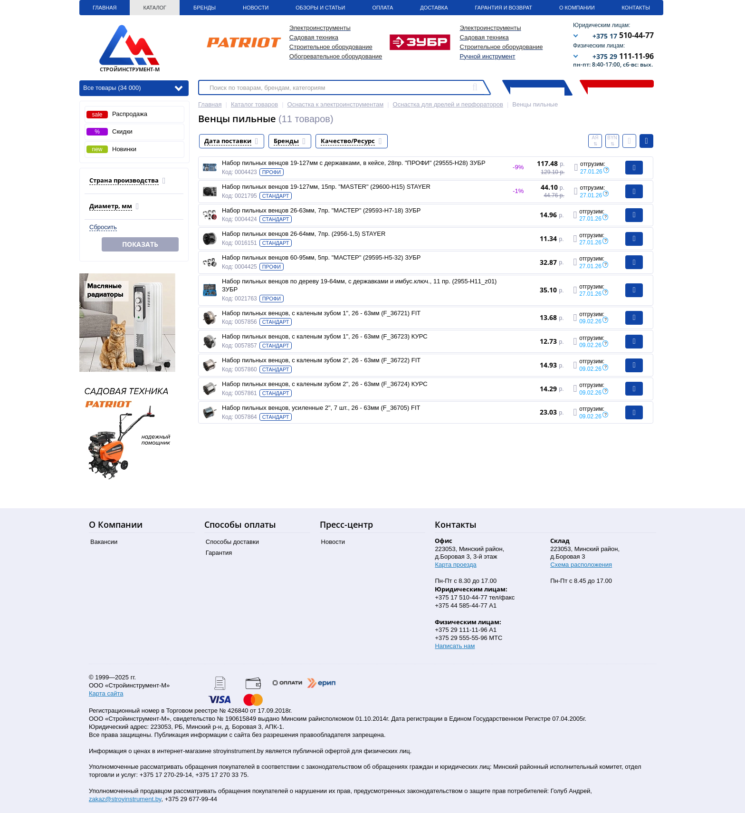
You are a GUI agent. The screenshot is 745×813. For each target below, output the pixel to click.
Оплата (382, 7)
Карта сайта (106, 693)
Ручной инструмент (488, 56)
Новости (255, 7)
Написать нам (455, 645)
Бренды (204, 7)
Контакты (636, 7)
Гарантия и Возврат (503, 7)
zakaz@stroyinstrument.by (125, 799)
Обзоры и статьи (320, 7)
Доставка (434, 7)
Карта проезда (455, 564)
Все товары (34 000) (132, 87)
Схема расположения (581, 564)
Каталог (154, 7)
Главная (104, 7)
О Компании (577, 7)
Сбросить (103, 227)
